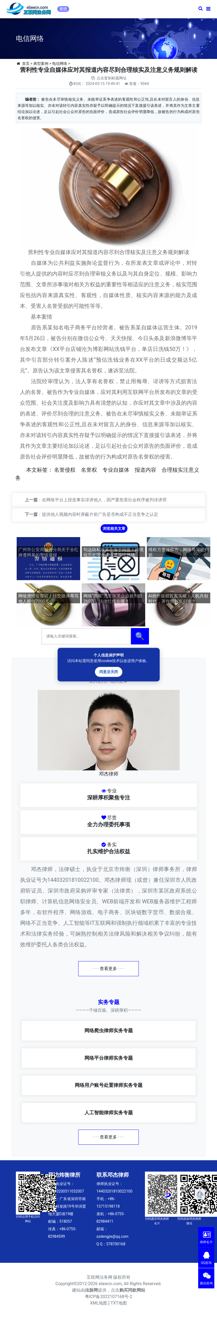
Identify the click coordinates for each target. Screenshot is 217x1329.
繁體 (63, 9)
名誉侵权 (65, 470)
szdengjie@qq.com (113, 1236)
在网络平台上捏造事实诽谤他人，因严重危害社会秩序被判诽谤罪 (104, 499)
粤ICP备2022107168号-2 (108, 1296)
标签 (42, 470)
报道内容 (145, 470)
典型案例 (40, 63)
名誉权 (89, 470)
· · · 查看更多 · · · (108, 968)
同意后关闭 (108, 671)
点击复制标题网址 (112, 78)
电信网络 (59, 63)
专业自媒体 (115, 470)
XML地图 (99, 1303)
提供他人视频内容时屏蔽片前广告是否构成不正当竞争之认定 (100, 514)
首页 (26, 63)
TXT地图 (119, 1303)
